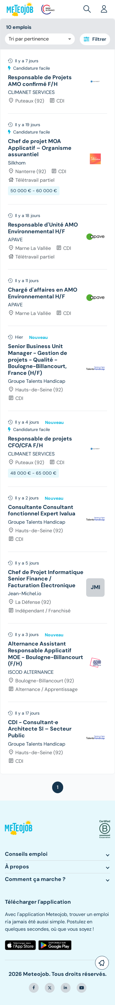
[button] (88, 9)
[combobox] (40, 39)
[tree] (57, 411)
